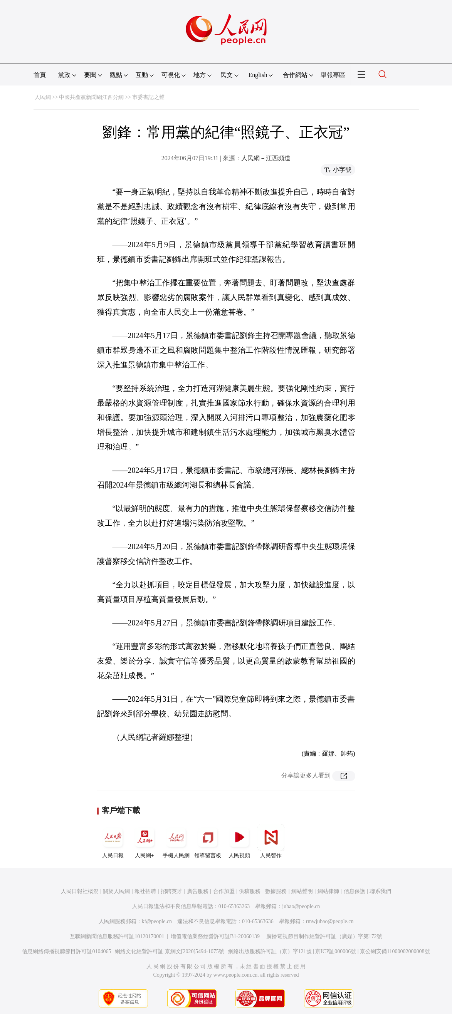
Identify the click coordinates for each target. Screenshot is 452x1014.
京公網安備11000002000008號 (395, 951)
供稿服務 (249, 891)
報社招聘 (145, 891)
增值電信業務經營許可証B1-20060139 (215, 936)
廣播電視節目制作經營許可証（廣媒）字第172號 (324, 936)
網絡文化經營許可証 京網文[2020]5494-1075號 (169, 951)
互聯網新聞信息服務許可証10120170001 (117, 936)
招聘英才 (171, 891)
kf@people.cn (157, 921)
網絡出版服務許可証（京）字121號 (270, 951)
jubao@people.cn (301, 906)
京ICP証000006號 (335, 951)
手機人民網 (176, 841)
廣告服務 (197, 891)
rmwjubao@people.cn (330, 921)
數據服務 (276, 891)
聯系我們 (380, 891)
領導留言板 (207, 841)
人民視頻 (239, 841)
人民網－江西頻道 (266, 158)
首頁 (40, 75)
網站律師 (328, 891)
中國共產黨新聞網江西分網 (91, 97)
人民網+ (144, 841)
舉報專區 (333, 75)
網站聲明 (302, 891)
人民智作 (270, 841)
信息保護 (354, 891)
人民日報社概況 (80, 891)
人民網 (43, 97)
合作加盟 (224, 891)
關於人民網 (116, 891)
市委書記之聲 (148, 97)
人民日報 (112, 841)
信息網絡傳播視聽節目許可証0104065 (66, 951)
